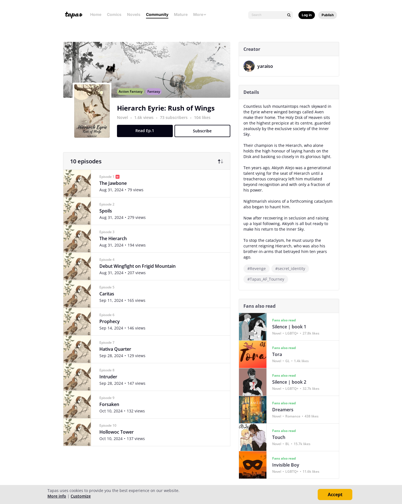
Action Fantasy (132, 97)
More (200, 14)
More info (56, 496)
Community (157, 14)
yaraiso (267, 66)
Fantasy (155, 97)
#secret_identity (292, 268)
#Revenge (258, 268)
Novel (124, 123)
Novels (133, 14)
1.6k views (146, 123)
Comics (114, 14)
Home (95, 14)
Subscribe (204, 137)
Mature (181, 14)
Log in (307, 15)
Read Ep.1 (147, 136)
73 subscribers (176, 123)
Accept (335, 494)
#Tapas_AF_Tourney (267, 279)
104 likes (204, 123)
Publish (328, 15)
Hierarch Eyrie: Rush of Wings (168, 114)
